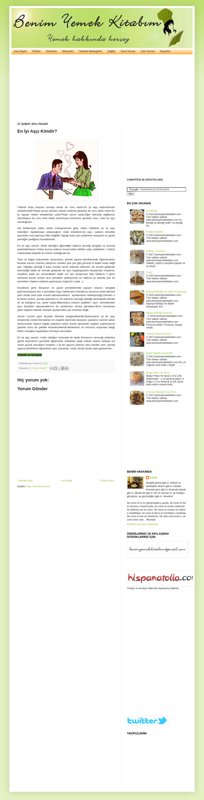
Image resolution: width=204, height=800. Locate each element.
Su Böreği (151, 210)
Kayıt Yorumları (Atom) (38, 486)
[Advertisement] (102, 88)
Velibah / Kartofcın (156, 251)
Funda (153, 477)
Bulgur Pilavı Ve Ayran (158, 372)
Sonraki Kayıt (25, 480)
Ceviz (149, 272)
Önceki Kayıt (107, 480)
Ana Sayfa (20, 51)
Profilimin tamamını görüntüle (142, 524)
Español (165, 51)
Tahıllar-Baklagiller (90, 51)
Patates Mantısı (154, 231)
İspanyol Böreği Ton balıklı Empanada (166, 291)
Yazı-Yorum (148, 51)
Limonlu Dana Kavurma (158, 333)
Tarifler (36, 51)
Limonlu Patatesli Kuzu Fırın (161, 392)
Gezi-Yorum (128, 51)
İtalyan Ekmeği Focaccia (159, 312)
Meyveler (68, 51)
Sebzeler (51, 51)
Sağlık (111, 51)
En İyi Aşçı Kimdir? (38, 368)
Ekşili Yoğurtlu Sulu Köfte (159, 353)
